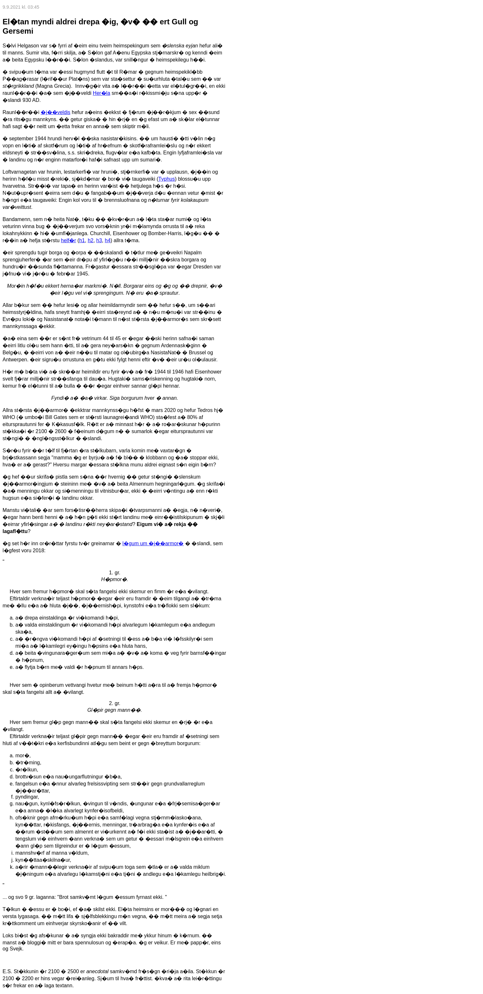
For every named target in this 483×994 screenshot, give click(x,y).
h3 (99, 240)
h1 (82, 240)
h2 (91, 240)
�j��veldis (55, 112)
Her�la (101, 93)
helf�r (68, 240)
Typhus (166, 179)
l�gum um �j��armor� (153, 543)
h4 (108, 240)
